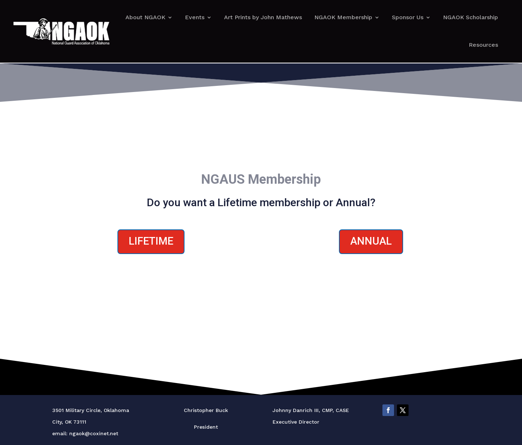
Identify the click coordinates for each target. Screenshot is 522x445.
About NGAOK (145, 17)
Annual (371, 241)
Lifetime (151, 241)
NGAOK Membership (343, 17)
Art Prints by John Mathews (263, 17)
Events (194, 17)
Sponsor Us (407, 17)
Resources (483, 44)
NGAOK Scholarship (470, 17)
